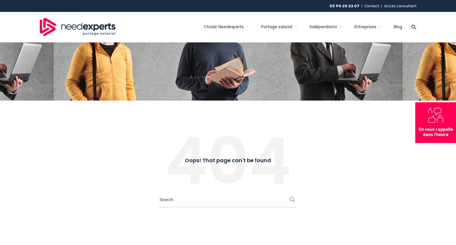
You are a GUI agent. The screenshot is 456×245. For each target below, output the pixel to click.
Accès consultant (400, 5)
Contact (371, 5)
